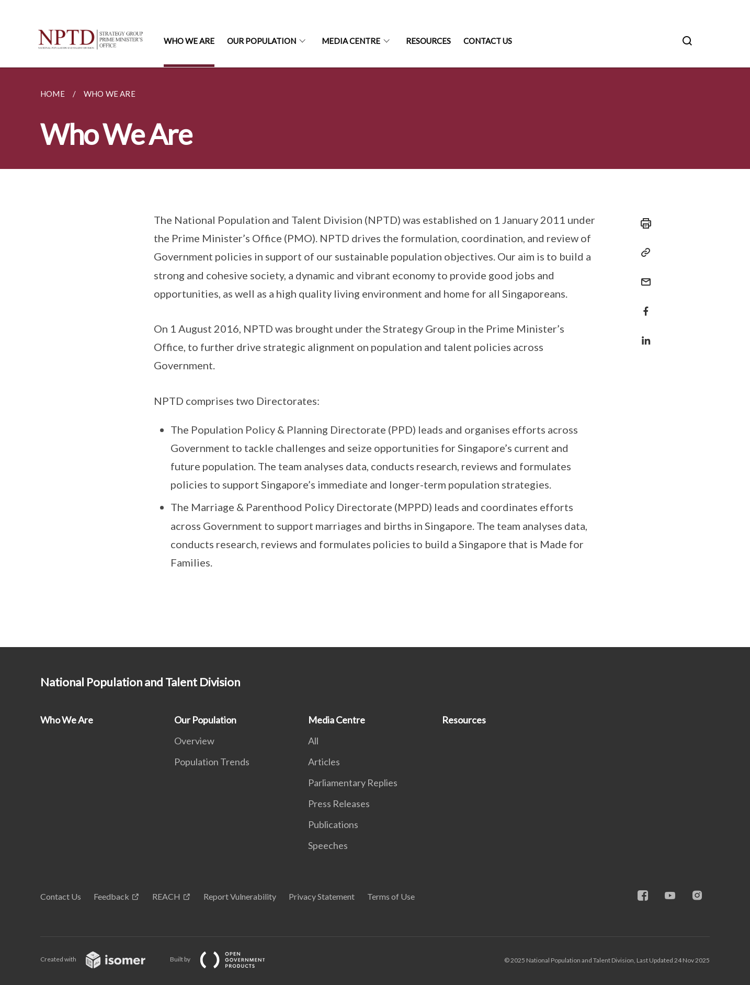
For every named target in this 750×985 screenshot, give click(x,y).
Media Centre (351, 41)
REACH (166, 896)
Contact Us (487, 41)
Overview (194, 740)
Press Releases (339, 803)
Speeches (328, 845)
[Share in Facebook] (643, 305)
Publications (333, 824)
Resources (428, 41)
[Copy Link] (643, 252)
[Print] (643, 223)
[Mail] (643, 275)
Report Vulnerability (239, 896)
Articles (324, 761)
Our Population (261, 41)
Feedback (111, 896)
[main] (375, 357)
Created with (101, 959)
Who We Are (189, 41)
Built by (226, 959)
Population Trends (211, 761)
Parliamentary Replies (352, 782)
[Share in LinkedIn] (643, 334)
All (313, 740)
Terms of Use (391, 896)
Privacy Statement (322, 896)
